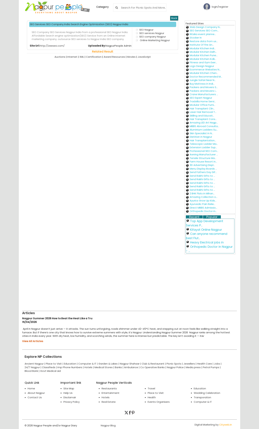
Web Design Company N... (205, 27)
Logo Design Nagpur (202, 66)
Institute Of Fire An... (202, 44)
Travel (151, 388)
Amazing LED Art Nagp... (204, 122)
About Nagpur (36, 393)
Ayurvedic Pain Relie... (202, 204)
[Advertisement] (121, 281)
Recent (194, 217)
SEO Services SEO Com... (204, 30)
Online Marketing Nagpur (154, 40)
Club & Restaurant (153, 363)
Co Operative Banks (152, 367)
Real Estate (109, 402)
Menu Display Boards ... (203, 168)
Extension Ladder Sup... (203, 147)
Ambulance (131, 367)
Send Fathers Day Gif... (203, 172)
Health (152, 397)
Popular (212, 217)
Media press (193, 367)
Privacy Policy (71, 402)
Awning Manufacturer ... (204, 154)
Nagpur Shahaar (130, 363)
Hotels (88, 367)
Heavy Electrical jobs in (207, 242)
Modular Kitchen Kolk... (203, 59)
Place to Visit (156, 393)
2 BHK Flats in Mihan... (202, 193)
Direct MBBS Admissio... (203, 207)
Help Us (68, 393)
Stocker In (196, 37)
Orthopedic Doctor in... (203, 211)
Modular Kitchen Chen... (204, 73)
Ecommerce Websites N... (205, 69)
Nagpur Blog (108, 425)
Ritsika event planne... (203, 34)
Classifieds (48, 367)
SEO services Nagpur (151, 33)
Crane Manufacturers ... (204, 94)
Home (31, 388)
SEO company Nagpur (152, 36)
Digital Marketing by (213, 424)
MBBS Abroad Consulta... (204, 126)
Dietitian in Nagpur (201, 136)
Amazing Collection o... (203, 197)
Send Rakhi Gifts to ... (202, 175)
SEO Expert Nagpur (201, 97)
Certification (95, 56)
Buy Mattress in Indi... (202, 83)
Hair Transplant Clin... (202, 108)
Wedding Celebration (207, 393)
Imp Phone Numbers (69, 367)
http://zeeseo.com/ (52, 45)
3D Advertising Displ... (202, 165)
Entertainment (110, 393)
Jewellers (189, 363)
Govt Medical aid (50, 371)
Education (70, 363)
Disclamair (69, 397)
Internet (73, 56)
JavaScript (144, 56)
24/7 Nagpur (32, 367)
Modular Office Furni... (202, 105)
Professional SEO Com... (204, 151)
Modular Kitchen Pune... (204, 55)
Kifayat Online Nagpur (206, 230)
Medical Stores (103, 367)
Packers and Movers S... (204, 87)
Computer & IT (203, 402)
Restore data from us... (204, 41)
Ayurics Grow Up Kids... (203, 200)
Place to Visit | (55, 363)
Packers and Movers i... (203, 91)
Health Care (204, 363)
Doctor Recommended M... (206, 76)
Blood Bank (31, 371)
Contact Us (35, 397)
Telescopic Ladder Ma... (204, 144)
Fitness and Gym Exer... (203, 62)
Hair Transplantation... (203, 140)
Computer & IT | (88, 363)
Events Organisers (159, 402)
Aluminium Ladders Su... (204, 129)
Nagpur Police (175, 367)
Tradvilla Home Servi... (203, 101)
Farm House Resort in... (203, 161)
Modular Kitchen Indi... (203, 48)
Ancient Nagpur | (35, 363)
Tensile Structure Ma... (203, 158)
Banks (118, 367)
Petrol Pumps (211, 367)
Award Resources (115, 56)
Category (102, 7)
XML (82, 56)
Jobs (217, 363)
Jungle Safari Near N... (203, 80)
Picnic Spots (173, 363)
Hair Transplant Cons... (203, 119)
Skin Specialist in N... (201, 133)
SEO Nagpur (146, 29)
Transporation (202, 397)
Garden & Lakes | (109, 363)
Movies (132, 56)
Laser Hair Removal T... (203, 112)
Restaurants (109, 388)
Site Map (68, 388)
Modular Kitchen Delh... (203, 52)
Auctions (61, 56)
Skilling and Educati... (202, 115)
